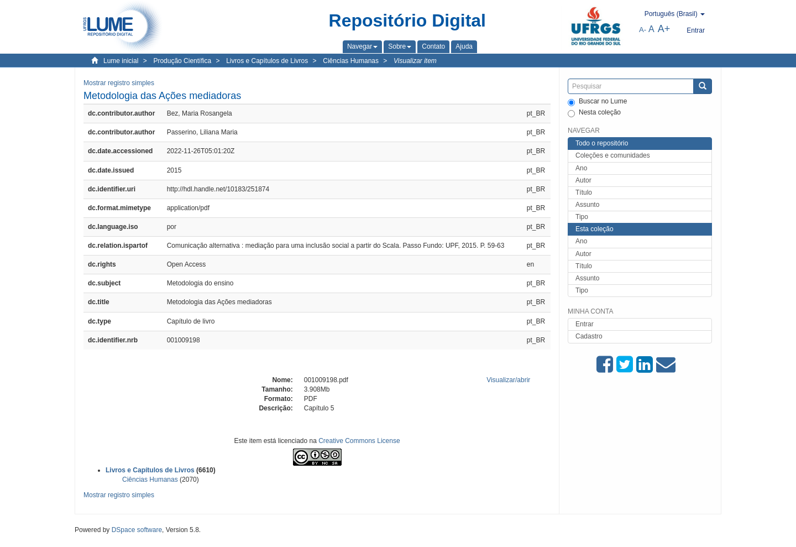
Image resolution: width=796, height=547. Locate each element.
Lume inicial (120, 61)
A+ (664, 28)
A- (642, 29)
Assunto (587, 205)
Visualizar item (415, 61)
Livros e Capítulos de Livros (267, 61)
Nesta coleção (594, 112)
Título (583, 192)
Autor (583, 180)
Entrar (584, 324)
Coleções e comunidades (612, 155)
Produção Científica (182, 61)
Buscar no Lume (597, 101)
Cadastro (589, 336)
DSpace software (137, 530)
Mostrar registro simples (118, 83)
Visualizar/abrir (508, 380)
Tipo (581, 217)
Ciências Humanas (351, 61)
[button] (362, 46)
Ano (581, 168)
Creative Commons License (359, 441)
